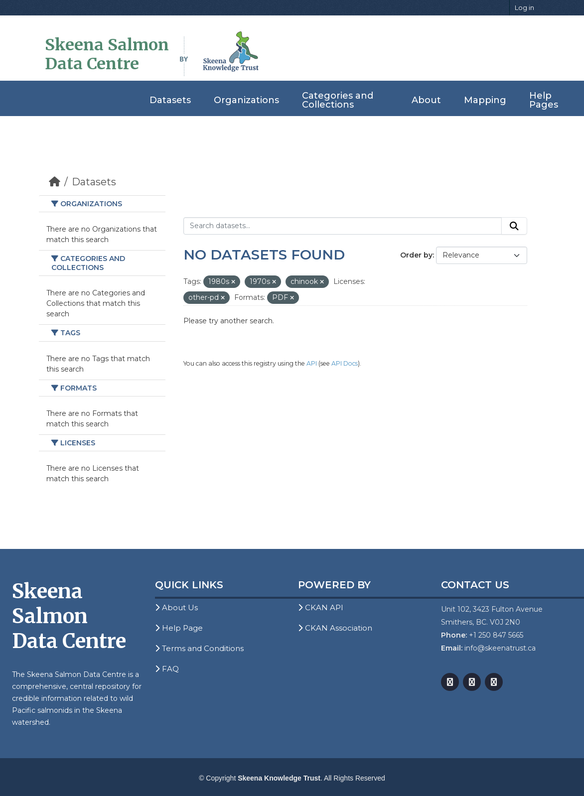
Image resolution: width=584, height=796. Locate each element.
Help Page (179, 628)
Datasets (170, 100)
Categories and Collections (337, 100)
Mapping (485, 100)
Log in (524, 7)
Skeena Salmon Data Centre (107, 54)
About (426, 100)
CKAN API (320, 607)
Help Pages (543, 100)
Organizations (246, 100)
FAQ (167, 668)
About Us (176, 607)
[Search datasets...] (342, 226)
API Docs (344, 363)
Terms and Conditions (199, 648)
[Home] (54, 182)
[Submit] (514, 226)
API (311, 363)
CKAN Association (335, 628)
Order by (416, 255)
